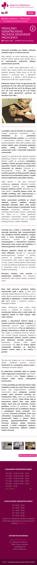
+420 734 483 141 (19, 540)
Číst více (22, 523)
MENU (31, 13)
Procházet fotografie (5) (27, 455)
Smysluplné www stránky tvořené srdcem (21, 562)
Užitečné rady (25, 19)
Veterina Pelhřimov (20, 5)
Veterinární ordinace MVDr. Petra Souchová (21, 7)
